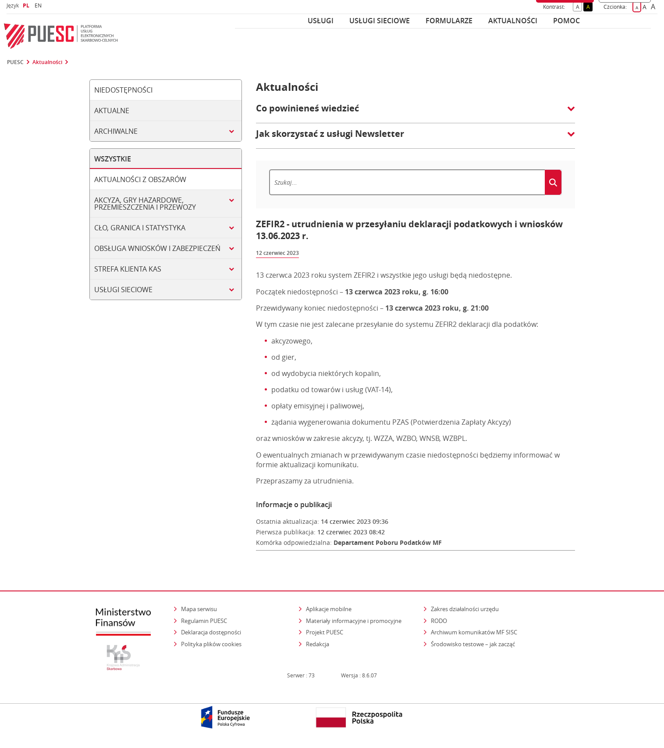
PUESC (15, 62)
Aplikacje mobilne (329, 609)
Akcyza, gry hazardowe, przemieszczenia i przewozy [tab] (145, 203)
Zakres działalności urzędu (465, 609)
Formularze (449, 20)
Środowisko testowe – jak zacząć (473, 644)
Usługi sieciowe (379, 20)
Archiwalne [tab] (116, 131)
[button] (415, 112)
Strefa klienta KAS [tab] (127, 269)
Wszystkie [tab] (112, 159)
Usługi (321, 20)
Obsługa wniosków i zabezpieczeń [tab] (157, 248)
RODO (439, 621)
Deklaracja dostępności (211, 632)
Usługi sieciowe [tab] (123, 289)
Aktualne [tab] (111, 110)
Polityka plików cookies (211, 644)
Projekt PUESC (324, 632)
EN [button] (39, 5)
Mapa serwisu (199, 609)
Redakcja (317, 644)
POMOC (566, 20)
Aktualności (512, 20)
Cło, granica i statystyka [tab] (139, 228)
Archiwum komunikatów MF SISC (474, 632)
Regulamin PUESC (204, 621)
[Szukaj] (407, 182)
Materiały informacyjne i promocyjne (353, 621)
